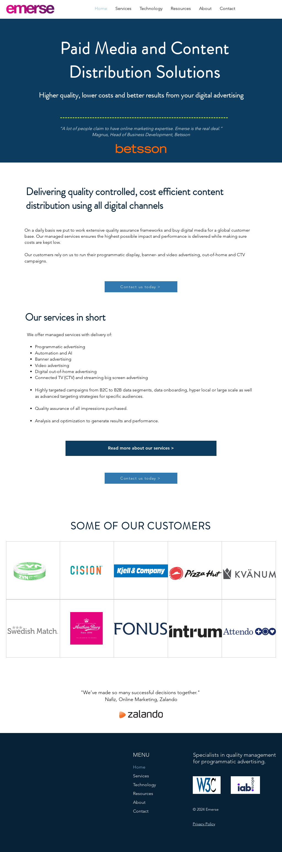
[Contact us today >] (141, 286)
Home (139, 767)
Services (141, 775)
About (139, 802)
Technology (144, 784)
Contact (140, 811)
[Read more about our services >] (141, 448)
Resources (143, 793)
